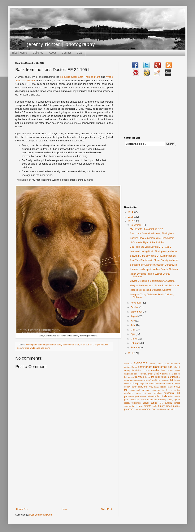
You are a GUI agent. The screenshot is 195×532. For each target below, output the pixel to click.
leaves (163, 387)
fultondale (161, 376)
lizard (170, 387)
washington (161, 409)
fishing (131, 377)
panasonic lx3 (172, 393)
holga (141, 383)
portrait (138, 396)
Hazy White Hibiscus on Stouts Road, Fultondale (155, 285)
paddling (158, 393)
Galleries (38, 52)
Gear (80, 52)
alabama (140, 363)
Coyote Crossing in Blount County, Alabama (152, 281)
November (136, 302)
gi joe (97, 345)
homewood (150, 383)
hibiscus (127, 384)
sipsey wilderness (132, 403)
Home (65, 509)
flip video (139, 377)
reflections (134, 399)
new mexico (174, 390)
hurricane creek (163, 383)
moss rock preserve (140, 390)
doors (171, 374)
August (134, 316)
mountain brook (159, 390)
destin (165, 374)
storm (161, 403)
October (135, 307)
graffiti (154, 380)
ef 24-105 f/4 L (87, 345)
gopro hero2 (145, 380)
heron (177, 380)
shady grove (173, 399)
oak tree (147, 393)
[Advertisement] (64, 479)
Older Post (106, 509)
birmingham (31, 345)
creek (150, 374)
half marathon (164, 380)
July (133, 320)
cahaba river (158, 370)
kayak (134, 387)
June (133, 325)
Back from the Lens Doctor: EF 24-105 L (150, 247)
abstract (128, 363)
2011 (131, 353)
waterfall (170, 409)
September (136, 311)
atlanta (152, 364)
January (135, 347)
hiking (135, 383)
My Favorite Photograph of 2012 (146, 229)
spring (154, 402)
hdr (171, 380)
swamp (127, 406)
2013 (131, 216)
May (133, 329)
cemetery (142, 374)
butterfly (146, 370)
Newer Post (22, 509)
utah (136, 409)
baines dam (163, 363)
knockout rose (145, 386)
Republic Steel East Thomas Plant (80, 76)
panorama (129, 396)
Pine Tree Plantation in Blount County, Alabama (154, 260)
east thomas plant (71, 345)
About (52, 52)
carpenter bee (130, 374)
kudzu (156, 387)
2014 (131, 212)
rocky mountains (149, 399)
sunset (177, 403)
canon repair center (47, 345)
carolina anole (173, 370)
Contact (66, 52)
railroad (150, 396)
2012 (131, 221)
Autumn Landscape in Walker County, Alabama (154, 269)
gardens (128, 380)
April (133, 334)
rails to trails (160, 396)
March (134, 338)
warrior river (150, 409)
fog (152, 377)
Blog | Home (19, 52)
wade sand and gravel (40, 348)
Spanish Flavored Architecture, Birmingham (152, 238)
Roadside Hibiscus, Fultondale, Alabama (150, 290)
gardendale (174, 377)
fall (125, 377)
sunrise (168, 402)
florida (147, 377)
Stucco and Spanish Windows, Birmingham (152, 233)
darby (59, 345)
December (136, 225)
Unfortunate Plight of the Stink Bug (147, 242)
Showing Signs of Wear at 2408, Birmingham (153, 256)
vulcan (141, 409)
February (135, 343)
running (162, 399)
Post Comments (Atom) (41, 514)
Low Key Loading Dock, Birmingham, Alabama (153, 251)
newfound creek (132, 393)
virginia (25, 348)
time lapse (137, 406)
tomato (147, 406)
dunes (177, 374)
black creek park (163, 366)
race (144, 396)
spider (146, 402)
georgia (135, 380)
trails (155, 406)
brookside (136, 370)
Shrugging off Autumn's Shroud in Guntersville (153, 265)
